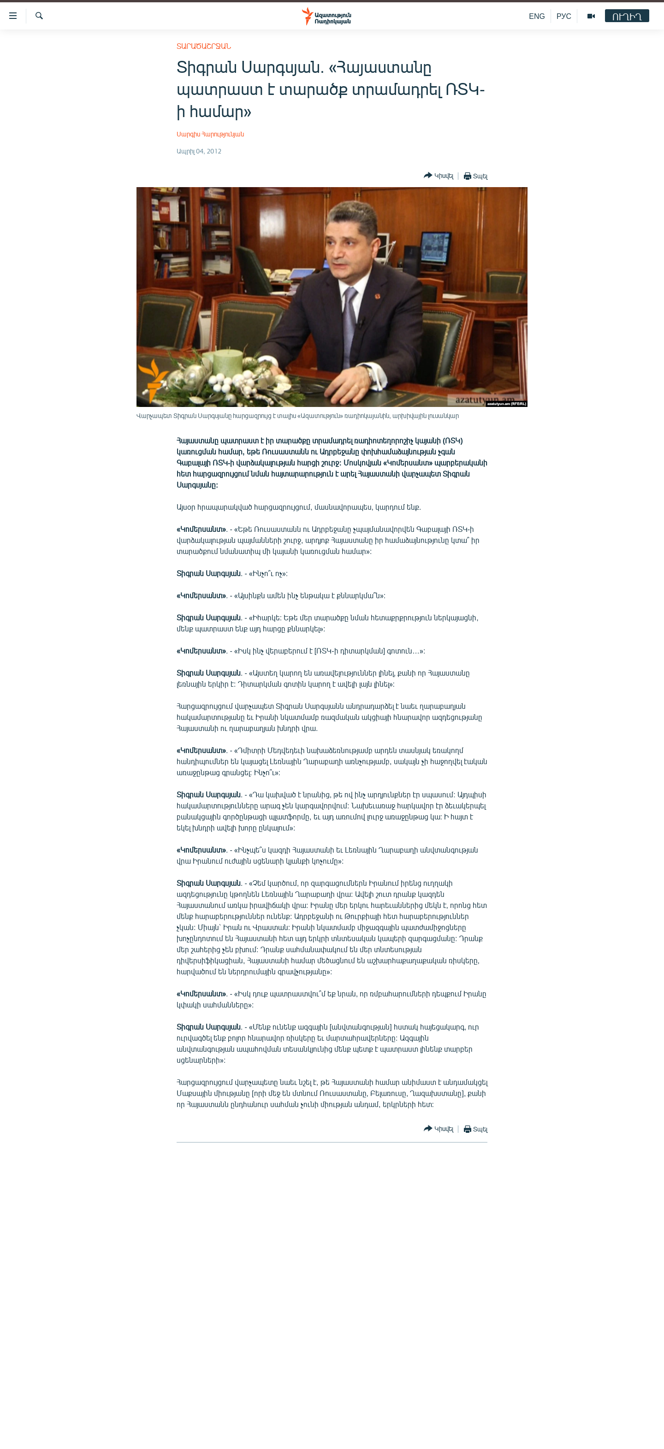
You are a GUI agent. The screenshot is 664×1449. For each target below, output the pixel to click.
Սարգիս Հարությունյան (210, 134)
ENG (537, 16)
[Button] (438, 176)
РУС (564, 16)
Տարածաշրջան (204, 45)
